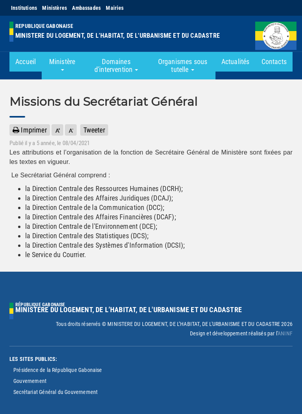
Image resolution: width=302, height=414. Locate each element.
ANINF (285, 333)
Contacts (274, 61)
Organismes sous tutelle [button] (183, 65)
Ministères (54, 8)
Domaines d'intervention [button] (116, 65)
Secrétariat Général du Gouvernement (55, 392)
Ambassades (86, 8)
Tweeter (94, 130)
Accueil (25, 61)
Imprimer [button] (30, 130)
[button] (57, 130)
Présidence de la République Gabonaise (57, 370)
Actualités (235, 61)
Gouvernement (29, 381)
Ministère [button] (62, 64)
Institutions (24, 8)
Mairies (114, 8)
